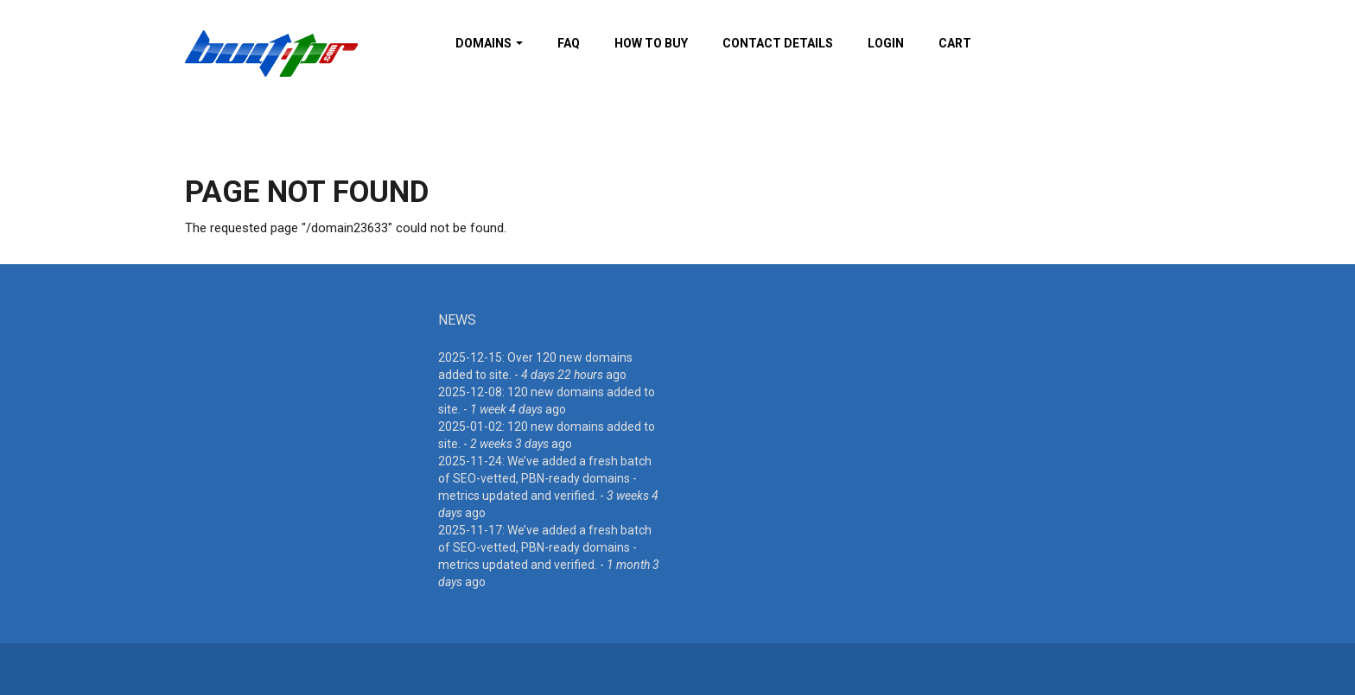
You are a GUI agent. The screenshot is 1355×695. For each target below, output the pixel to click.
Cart (954, 43)
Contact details (777, 43)
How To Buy (651, 43)
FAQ (568, 43)
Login (886, 43)
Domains (489, 43)
